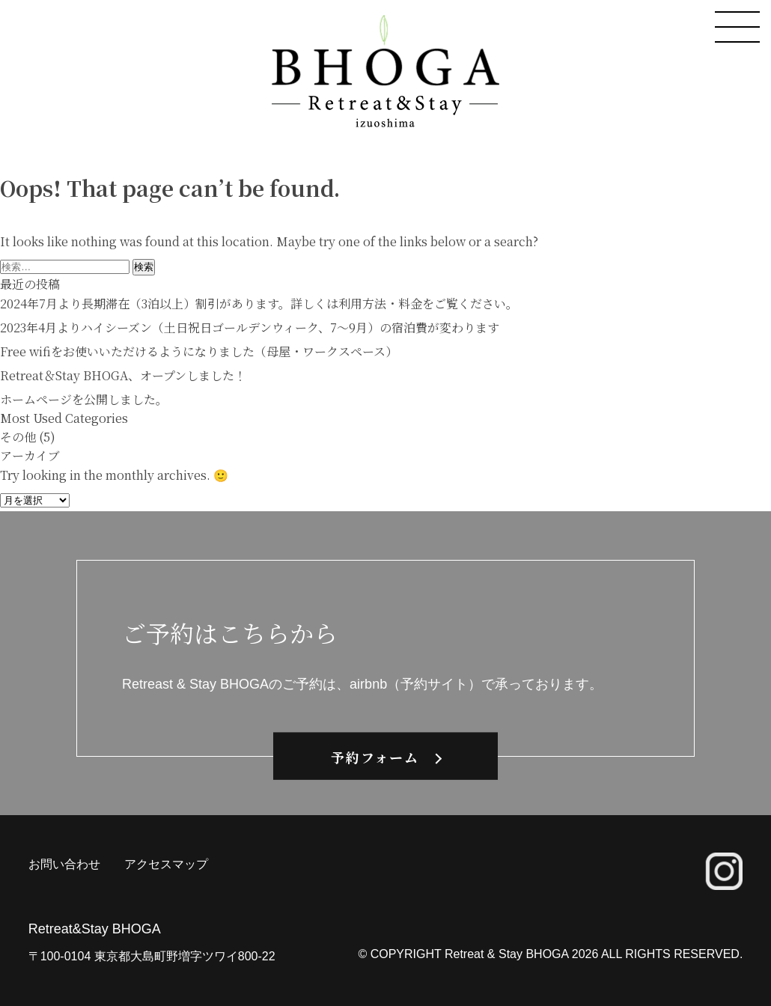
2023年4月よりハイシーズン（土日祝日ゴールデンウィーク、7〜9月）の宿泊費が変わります (249, 327)
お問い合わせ (64, 864)
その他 (18, 436)
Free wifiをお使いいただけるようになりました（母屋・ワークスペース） (198, 351)
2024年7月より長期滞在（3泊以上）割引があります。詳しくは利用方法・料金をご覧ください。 (259, 303)
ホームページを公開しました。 (84, 399)
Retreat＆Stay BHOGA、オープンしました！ (123, 375)
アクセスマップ (166, 864)
